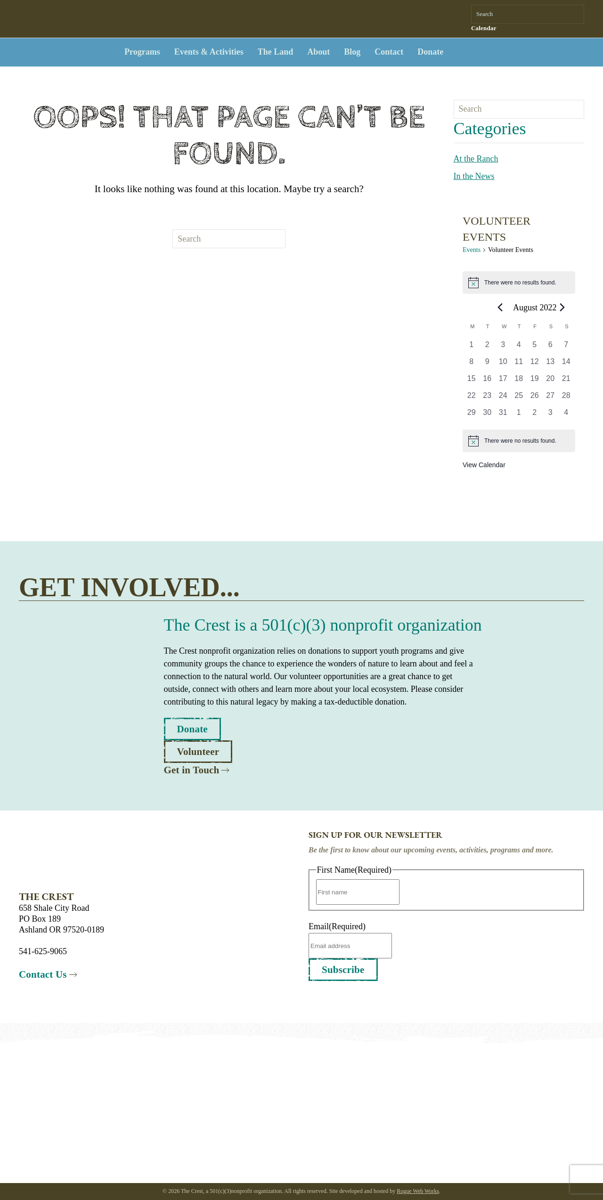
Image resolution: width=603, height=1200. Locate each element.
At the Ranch (476, 158)
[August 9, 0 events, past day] (488, 364)
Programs (142, 52)
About (318, 52)
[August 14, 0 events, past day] (566, 364)
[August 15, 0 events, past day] (472, 381)
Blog (352, 52)
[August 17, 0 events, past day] (503, 381)
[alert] (519, 282)
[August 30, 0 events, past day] (488, 415)
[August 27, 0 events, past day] (551, 398)
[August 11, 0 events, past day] (519, 364)
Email (337, 926)
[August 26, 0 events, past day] (535, 398)
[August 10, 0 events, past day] (503, 364)
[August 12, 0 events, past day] (535, 364)
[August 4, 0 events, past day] (519, 347)
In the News (474, 176)
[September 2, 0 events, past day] (535, 415)
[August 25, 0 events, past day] (519, 398)
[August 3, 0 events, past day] (503, 347)
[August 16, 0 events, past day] (488, 381)
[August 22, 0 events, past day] (472, 398)
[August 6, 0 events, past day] (551, 347)
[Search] (527, 14)
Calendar (484, 28)
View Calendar (484, 465)
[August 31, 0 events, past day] (503, 415)
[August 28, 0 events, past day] (566, 398)
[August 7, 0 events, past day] (566, 347)
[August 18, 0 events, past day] (519, 381)
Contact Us (43, 974)
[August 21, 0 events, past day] (566, 381)
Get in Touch (192, 770)
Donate (430, 52)
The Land (275, 52)
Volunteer (198, 751)
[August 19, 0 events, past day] (535, 381)
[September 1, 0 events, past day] (519, 415)
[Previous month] (500, 307)
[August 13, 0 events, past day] (551, 364)
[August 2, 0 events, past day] (488, 347)
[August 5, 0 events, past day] (535, 347)
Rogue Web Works (418, 1191)
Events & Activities (209, 52)
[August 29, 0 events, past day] (472, 415)
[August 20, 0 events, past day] (551, 381)
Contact (389, 52)
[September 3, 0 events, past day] (551, 415)
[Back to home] (61, 52)
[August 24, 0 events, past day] (503, 398)
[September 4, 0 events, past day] (566, 415)
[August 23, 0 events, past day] (488, 398)
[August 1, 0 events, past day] (472, 347)
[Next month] (562, 307)
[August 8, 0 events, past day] (472, 364)
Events (472, 249)
